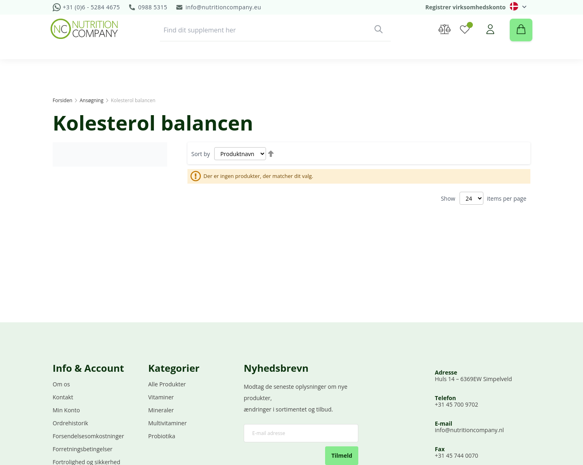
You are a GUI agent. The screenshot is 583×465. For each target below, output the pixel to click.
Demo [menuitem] (302, 70)
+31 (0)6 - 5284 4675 (91, 7)
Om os (61, 385)
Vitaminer (161, 398)
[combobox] (275, 38)
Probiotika (161, 437)
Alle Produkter (167, 385)
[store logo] (86, 37)
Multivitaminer (167, 424)
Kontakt (63, 398)
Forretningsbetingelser (83, 450)
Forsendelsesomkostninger (88, 437)
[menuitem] (82, 70)
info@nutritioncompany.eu (223, 7)
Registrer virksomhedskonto (465, 7)
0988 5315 (152, 7)
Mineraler (161, 411)
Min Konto (66, 411)
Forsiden (63, 100)
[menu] (291, 70)
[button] (518, 6)
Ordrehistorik (70, 424)
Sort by (200, 154)
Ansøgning (92, 100)
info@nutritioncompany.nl (469, 431)
